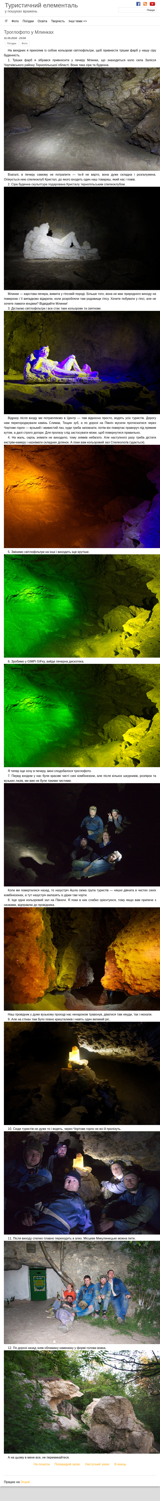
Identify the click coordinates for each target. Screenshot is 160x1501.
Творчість (58, 21)
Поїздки (28, 21)
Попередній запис (67, 1464)
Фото (15, 21)
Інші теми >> (78, 21)
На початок (42, 1464)
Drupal (25, 1482)
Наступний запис (97, 1464)
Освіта (42, 21)
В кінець (120, 1464)
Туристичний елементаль (41, 5)
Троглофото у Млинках (29, 32)
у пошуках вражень (21, 11)
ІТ (6, 21)
